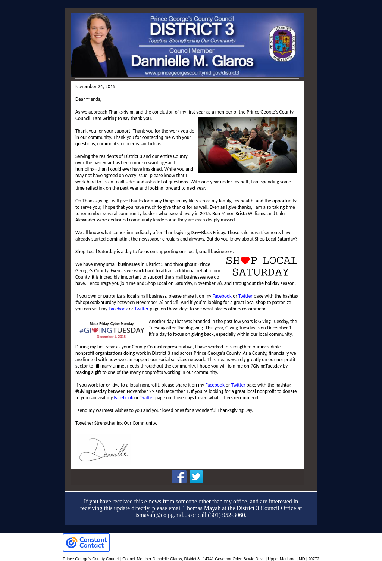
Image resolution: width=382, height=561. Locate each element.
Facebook (222, 296)
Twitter (245, 296)
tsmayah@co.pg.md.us (162, 515)
